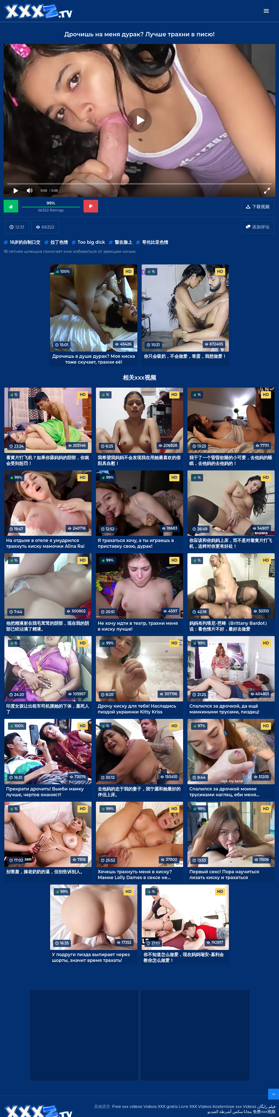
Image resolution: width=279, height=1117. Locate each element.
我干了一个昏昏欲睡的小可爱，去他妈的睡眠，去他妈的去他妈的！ (230, 460)
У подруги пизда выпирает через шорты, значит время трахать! (91, 957)
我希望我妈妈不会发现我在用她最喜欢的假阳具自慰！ (139, 460)
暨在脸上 (123, 242)
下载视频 (261, 206)
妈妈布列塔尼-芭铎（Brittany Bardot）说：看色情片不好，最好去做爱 (229, 625)
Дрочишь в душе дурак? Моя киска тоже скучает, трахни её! (93, 358)
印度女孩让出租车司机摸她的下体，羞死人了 (47, 708)
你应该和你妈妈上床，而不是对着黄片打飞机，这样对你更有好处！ (230, 543)
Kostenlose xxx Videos (234, 1106)
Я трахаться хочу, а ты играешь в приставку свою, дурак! (136, 543)
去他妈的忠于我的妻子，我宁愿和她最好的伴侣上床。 (139, 791)
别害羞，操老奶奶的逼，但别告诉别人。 (45, 871)
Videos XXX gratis (160, 1106)
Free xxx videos (127, 1106)
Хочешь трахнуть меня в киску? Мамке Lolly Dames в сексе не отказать (135, 874)
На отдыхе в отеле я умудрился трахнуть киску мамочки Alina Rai (45, 543)
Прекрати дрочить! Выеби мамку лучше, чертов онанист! (45, 791)
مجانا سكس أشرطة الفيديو (229, 1111)
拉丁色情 (59, 242)
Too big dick (91, 242)
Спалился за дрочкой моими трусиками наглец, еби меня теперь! (222, 791)
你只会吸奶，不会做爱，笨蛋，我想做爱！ (185, 356)
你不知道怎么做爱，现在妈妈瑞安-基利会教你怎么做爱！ (183, 957)
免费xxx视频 (264, 1111)
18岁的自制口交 (25, 242)
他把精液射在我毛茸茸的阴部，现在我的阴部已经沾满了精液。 (47, 625)
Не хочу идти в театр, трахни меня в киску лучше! (138, 625)
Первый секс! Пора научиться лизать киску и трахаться (224, 874)
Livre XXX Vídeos (195, 1106)
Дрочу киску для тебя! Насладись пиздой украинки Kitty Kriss (137, 708)
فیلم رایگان (266, 1106)
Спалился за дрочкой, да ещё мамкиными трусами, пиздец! (224, 708)
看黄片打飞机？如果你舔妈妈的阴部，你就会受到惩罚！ (47, 460)
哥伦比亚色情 (155, 242)
